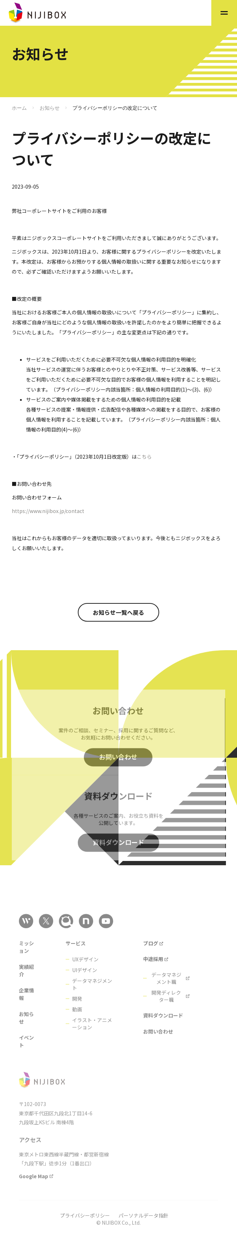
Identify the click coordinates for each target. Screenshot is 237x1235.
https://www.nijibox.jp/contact (48, 510)
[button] (224, 13)
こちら (144, 456)
